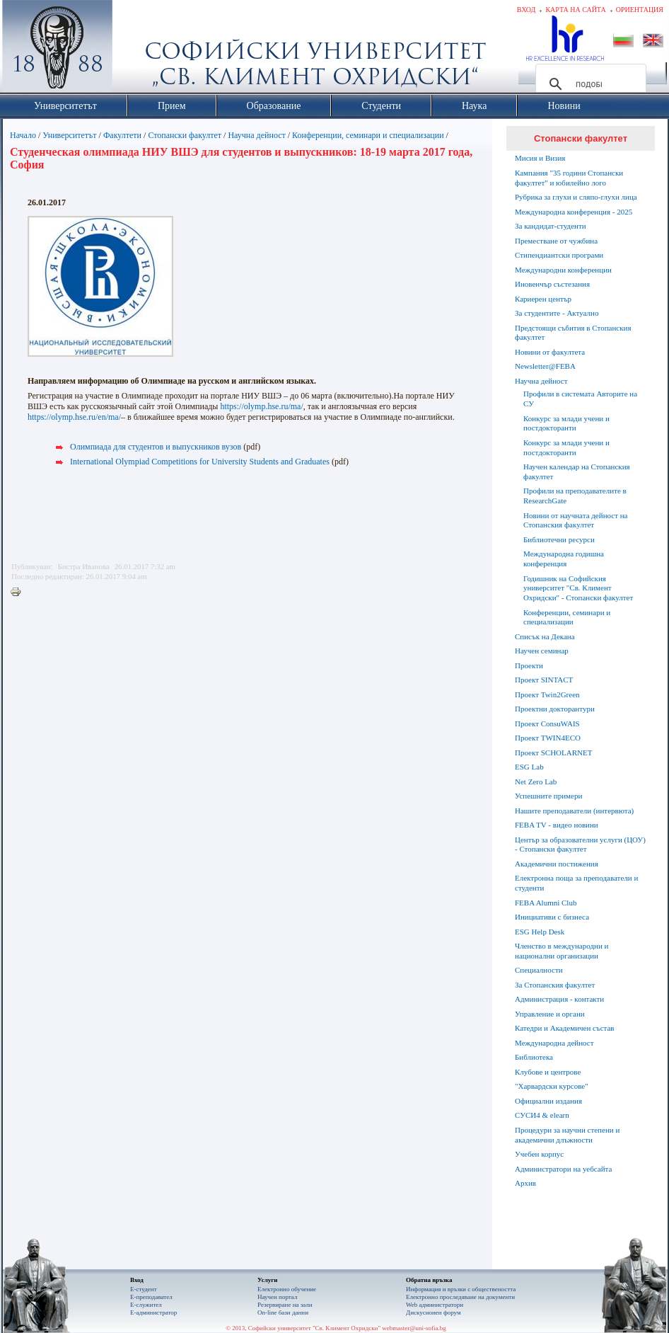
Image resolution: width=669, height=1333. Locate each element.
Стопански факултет (184, 135)
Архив (525, 1183)
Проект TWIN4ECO (548, 737)
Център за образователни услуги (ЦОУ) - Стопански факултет (580, 844)
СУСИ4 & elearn (542, 1115)
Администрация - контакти (559, 999)
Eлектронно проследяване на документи (460, 1296)
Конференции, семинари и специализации (367, 135)
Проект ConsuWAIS (547, 723)
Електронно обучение (286, 1289)
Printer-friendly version (19, 592)
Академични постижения (556, 863)
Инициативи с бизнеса (552, 916)
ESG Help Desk (539, 931)
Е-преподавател (151, 1296)
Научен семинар (542, 650)
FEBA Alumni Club (545, 902)
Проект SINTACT (544, 679)
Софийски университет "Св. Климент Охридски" (137, 49)
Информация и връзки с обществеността (461, 1289)
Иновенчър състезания (552, 284)
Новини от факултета (550, 352)
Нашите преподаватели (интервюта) (574, 810)
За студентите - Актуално (556, 313)
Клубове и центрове (548, 1072)
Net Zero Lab (536, 781)
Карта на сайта (575, 9)
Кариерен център (543, 298)
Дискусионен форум (433, 1312)
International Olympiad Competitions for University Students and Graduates (200, 462)
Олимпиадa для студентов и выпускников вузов (155, 447)
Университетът (69, 135)
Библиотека (534, 1057)
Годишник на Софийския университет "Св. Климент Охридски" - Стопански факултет (578, 588)
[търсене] (589, 84)
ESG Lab (529, 766)
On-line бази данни (282, 1312)
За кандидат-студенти (550, 226)
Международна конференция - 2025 (573, 211)
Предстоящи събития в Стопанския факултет (573, 333)
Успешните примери (548, 795)
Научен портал (277, 1296)
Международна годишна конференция (563, 558)
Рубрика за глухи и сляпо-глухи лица (576, 197)
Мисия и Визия (540, 158)
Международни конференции (563, 269)
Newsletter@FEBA (545, 366)
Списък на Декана (545, 636)
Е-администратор (153, 1312)
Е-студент (143, 1289)
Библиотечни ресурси (559, 539)
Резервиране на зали (285, 1304)
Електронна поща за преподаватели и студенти (576, 883)
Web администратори (434, 1304)
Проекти (529, 665)
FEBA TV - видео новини (556, 824)
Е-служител (146, 1304)
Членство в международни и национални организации (561, 951)
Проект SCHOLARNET (553, 752)
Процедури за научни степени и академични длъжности (567, 1135)
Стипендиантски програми (559, 255)
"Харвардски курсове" (551, 1086)
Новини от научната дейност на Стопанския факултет (575, 520)
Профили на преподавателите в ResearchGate (575, 495)
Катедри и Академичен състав (565, 1028)
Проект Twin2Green (547, 694)
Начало (23, 135)
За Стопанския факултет (555, 984)
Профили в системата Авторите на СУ (580, 398)
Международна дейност (554, 1043)
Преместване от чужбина (556, 240)
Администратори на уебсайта (563, 1169)
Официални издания (548, 1101)
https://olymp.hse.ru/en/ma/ (74, 417)
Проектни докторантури (555, 708)
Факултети (122, 135)
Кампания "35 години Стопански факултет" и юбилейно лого (569, 177)
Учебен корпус (539, 1154)
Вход (526, 9)
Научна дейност (256, 135)
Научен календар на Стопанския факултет (576, 471)
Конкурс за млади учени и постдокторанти (566, 423)
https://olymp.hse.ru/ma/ (261, 406)
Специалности (539, 970)
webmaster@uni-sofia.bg (414, 1328)
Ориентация (639, 9)
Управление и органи (550, 1013)
